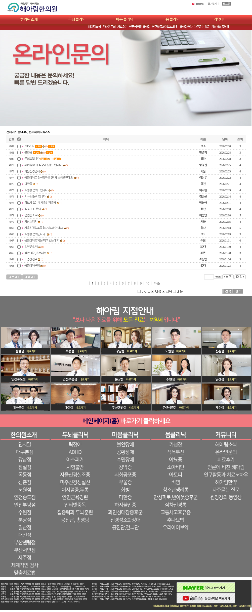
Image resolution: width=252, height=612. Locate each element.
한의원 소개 (28, 19)
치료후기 (122, 26)
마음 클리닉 (124, 19)
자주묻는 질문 (201, 26)
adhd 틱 (29, 146)
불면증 (28, 152)
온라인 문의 (108, 26)
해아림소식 (94, 26)
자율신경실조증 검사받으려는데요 (43, 227)
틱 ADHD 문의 (32, 209)
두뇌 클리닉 (76, 19)
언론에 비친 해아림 (139, 26)
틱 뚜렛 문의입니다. (35, 196)
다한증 (28, 183)
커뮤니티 (220, 19)
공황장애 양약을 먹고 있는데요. (41, 240)
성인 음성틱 (30, 246)
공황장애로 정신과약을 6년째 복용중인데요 (48, 177)
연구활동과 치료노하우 (165, 26)
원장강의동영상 (220, 26)
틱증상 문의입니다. (35, 234)
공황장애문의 (31, 265)
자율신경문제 (31, 171)
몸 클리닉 (172, 19)
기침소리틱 (30, 221)
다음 (156, 283)
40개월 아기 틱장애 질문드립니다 (43, 165)
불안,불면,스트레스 (35, 253)
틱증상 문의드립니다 (36, 190)
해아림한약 (186, 26)
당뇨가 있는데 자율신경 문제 (40, 202)
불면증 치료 (30, 215)
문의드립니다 (31, 158)
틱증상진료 (30, 259)
